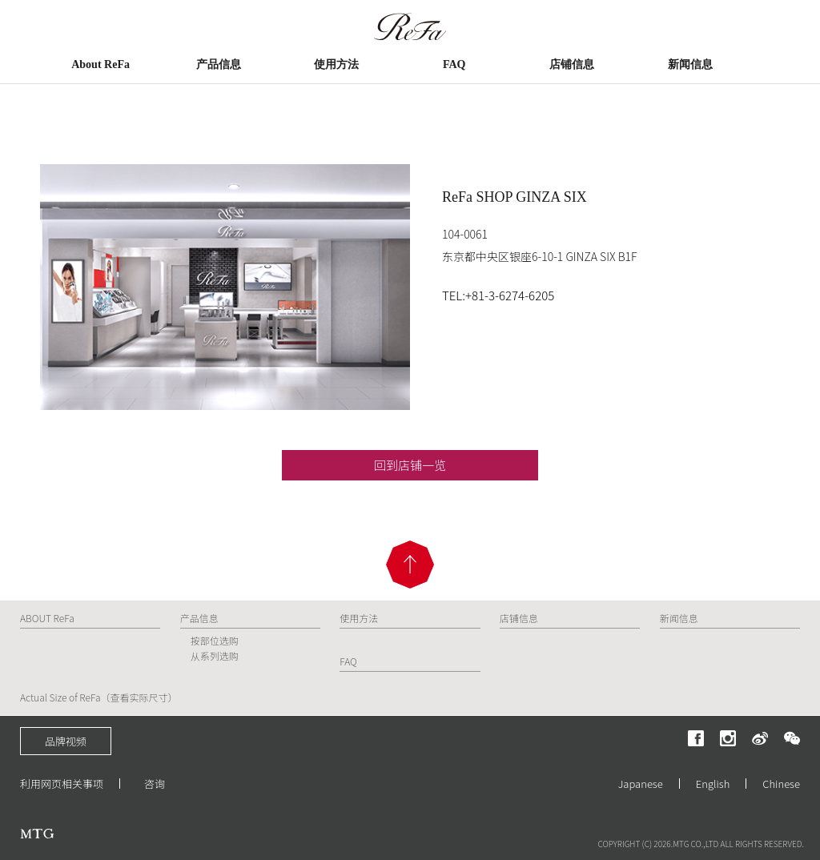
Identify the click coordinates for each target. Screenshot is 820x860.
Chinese (781, 783)
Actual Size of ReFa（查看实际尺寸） (99, 697)
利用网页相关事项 (61, 783)
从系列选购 (215, 655)
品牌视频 (65, 741)
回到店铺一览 (410, 464)
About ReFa (100, 64)
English (713, 783)
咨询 (154, 783)
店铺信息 (571, 64)
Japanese (640, 783)
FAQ (454, 64)
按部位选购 (215, 640)
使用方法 (336, 64)
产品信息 (218, 64)
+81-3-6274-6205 (509, 295)
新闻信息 (690, 64)
